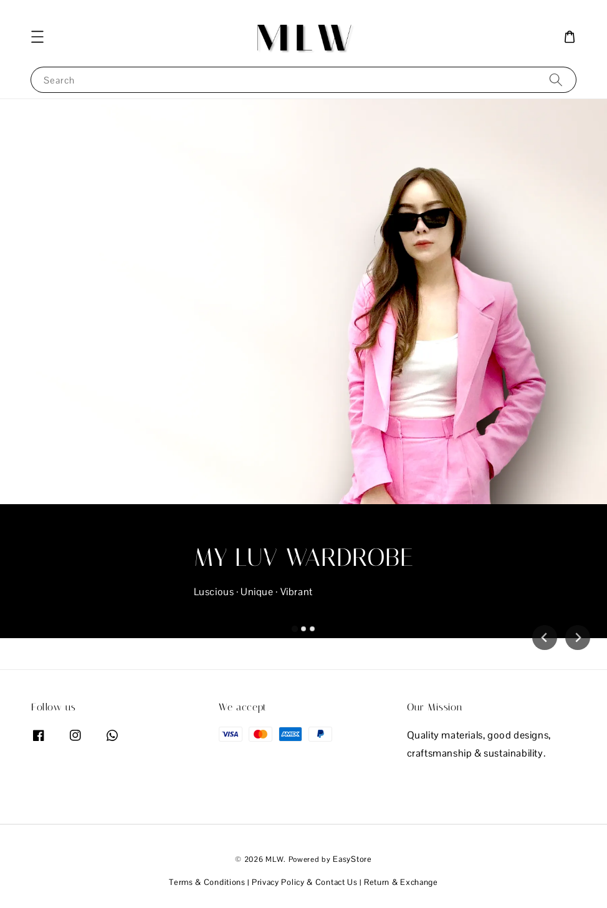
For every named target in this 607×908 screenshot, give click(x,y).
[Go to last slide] (544, 637)
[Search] (556, 79)
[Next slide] (577, 637)
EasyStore (352, 859)
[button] (37, 36)
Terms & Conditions (207, 882)
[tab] (295, 629)
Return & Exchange (401, 882)
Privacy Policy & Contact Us (305, 882)
